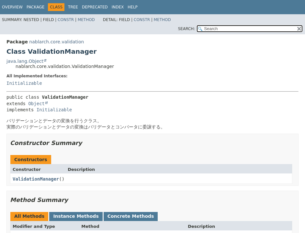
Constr (66, 19)
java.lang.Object (24, 61)
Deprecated (95, 7)
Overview (12, 7)
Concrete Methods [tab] (130, 216)
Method (86, 19)
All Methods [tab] (29, 216)
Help (133, 7)
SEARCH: (186, 29)
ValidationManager (36, 179)
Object (36, 103)
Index (118, 7)
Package (35, 7)
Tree (73, 7)
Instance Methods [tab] (75, 216)
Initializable (24, 83)
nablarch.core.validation (56, 41)
